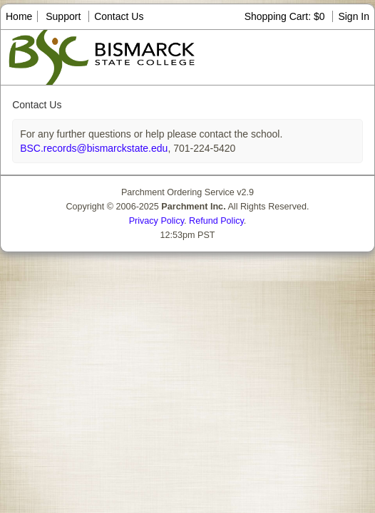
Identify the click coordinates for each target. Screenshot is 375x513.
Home (19, 16)
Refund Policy (216, 221)
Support (63, 16)
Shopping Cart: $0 (286, 16)
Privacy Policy (156, 221)
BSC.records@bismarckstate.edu (94, 148)
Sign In (353, 16)
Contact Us (118, 16)
